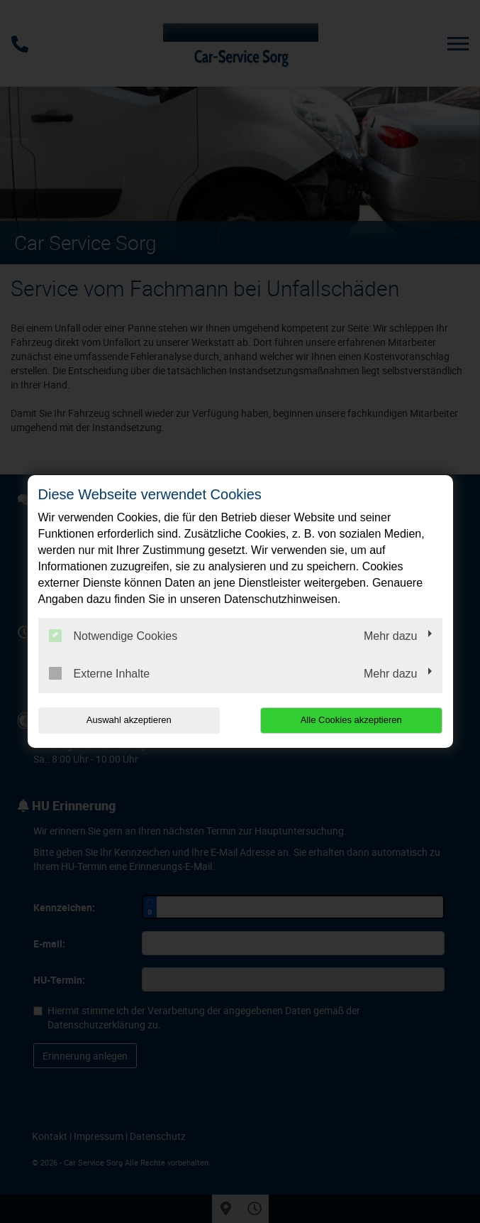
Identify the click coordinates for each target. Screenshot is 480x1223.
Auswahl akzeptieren (129, 719)
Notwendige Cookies (113, 635)
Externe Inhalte (99, 673)
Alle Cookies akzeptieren (351, 719)
